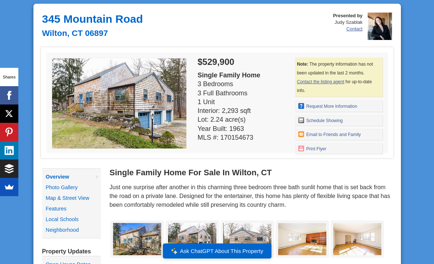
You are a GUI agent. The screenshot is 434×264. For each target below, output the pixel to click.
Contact (354, 29)
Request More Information (327, 106)
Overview (57, 177)
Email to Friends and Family (329, 134)
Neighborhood (62, 230)
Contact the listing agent (320, 81)
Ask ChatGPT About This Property (217, 251)
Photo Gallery (62, 187)
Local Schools (62, 219)
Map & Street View (68, 198)
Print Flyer (312, 148)
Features (56, 209)
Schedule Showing (320, 120)
